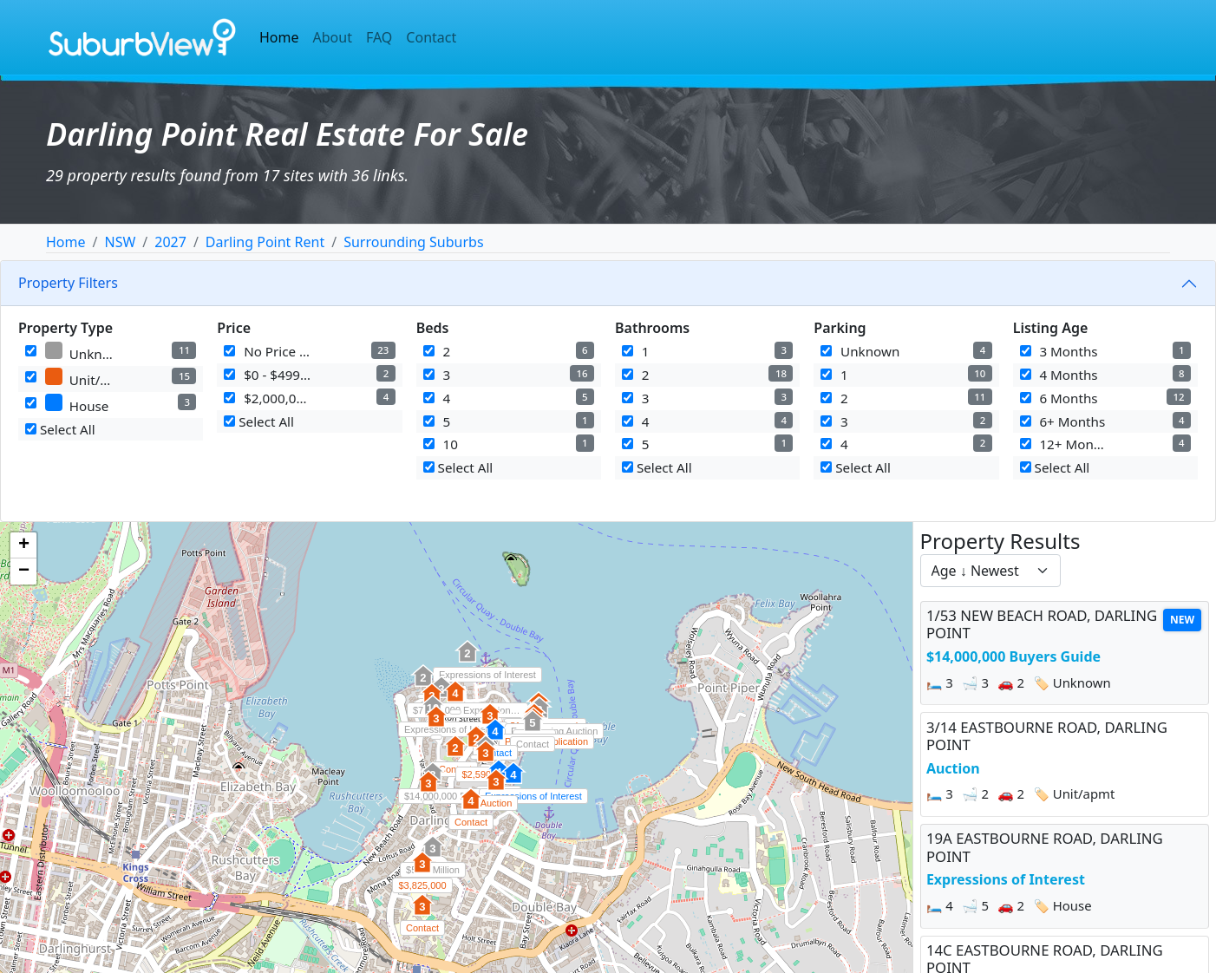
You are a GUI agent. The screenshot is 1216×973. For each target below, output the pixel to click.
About (332, 37)
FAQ (379, 37)
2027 (170, 241)
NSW (119, 241)
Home (279, 37)
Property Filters (68, 282)
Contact (431, 37)
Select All (60, 429)
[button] (467, 660)
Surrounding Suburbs (413, 241)
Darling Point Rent (265, 241)
